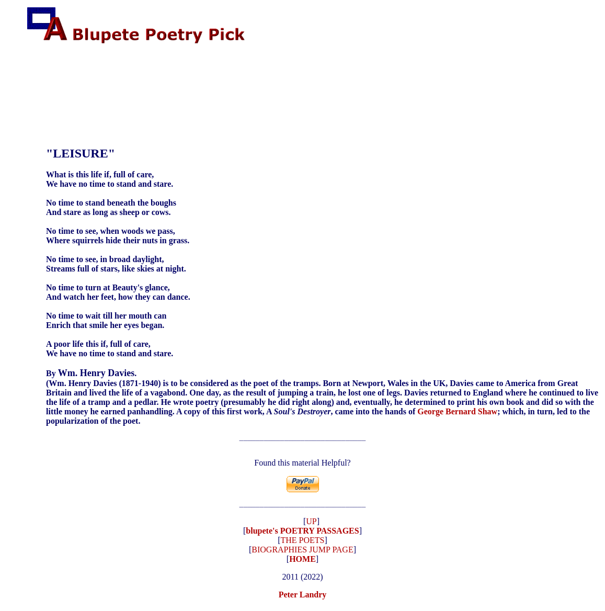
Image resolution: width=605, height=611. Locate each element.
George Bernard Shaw (457, 411)
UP (311, 524)
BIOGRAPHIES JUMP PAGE (302, 552)
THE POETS (303, 543)
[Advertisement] (217, 78)
